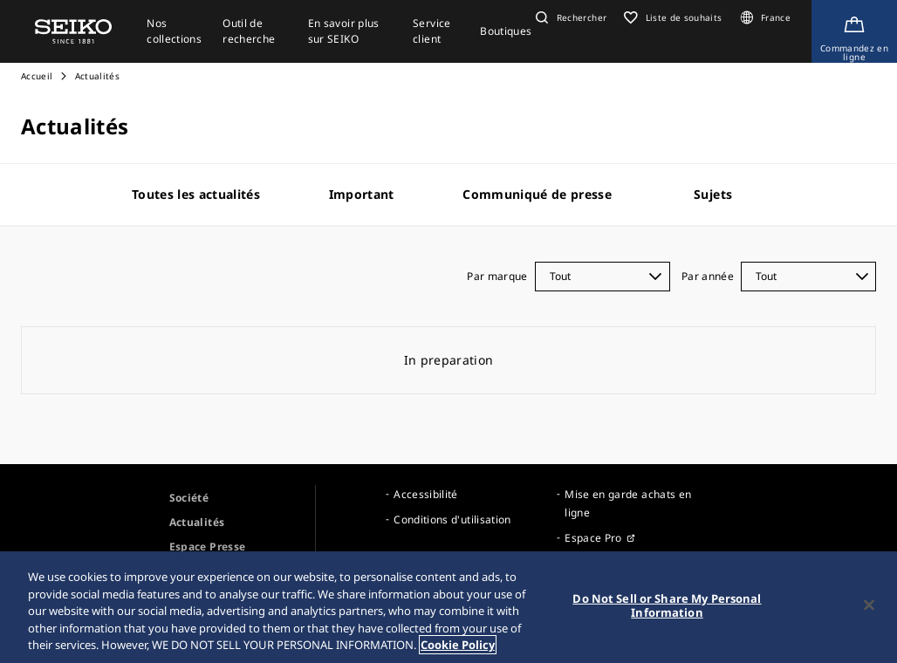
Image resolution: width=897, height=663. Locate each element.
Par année (707, 276)
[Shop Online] (854, 31)
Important (361, 194)
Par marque (497, 276)
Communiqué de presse (537, 194)
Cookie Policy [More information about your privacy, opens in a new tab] (458, 645)
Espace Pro (593, 537)
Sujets (713, 194)
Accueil (36, 76)
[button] (568, 17)
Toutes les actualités (196, 194)
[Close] (869, 605)
